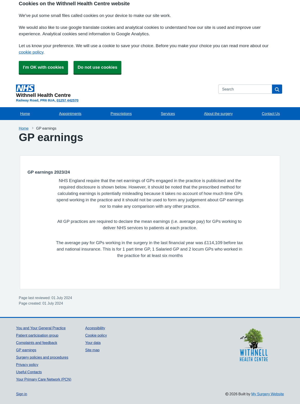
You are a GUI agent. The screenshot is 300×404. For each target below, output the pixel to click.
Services (168, 113)
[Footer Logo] (254, 345)
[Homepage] (114, 91)
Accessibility (95, 328)
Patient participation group (37, 335)
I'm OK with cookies (43, 67)
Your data (93, 342)
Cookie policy (96, 335)
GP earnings (26, 350)
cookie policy (31, 52)
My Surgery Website (267, 394)
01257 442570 (68, 100)
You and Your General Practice (41, 328)
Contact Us (271, 113)
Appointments (70, 113)
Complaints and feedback (36, 342)
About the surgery (218, 113)
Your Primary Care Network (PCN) (43, 379)
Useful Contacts (29, 372)
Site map (92, 350)
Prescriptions (121, 113)
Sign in (21, 394)
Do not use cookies (97, 67)
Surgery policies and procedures (42, 357)
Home (25, 113)
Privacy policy (27, 364)
